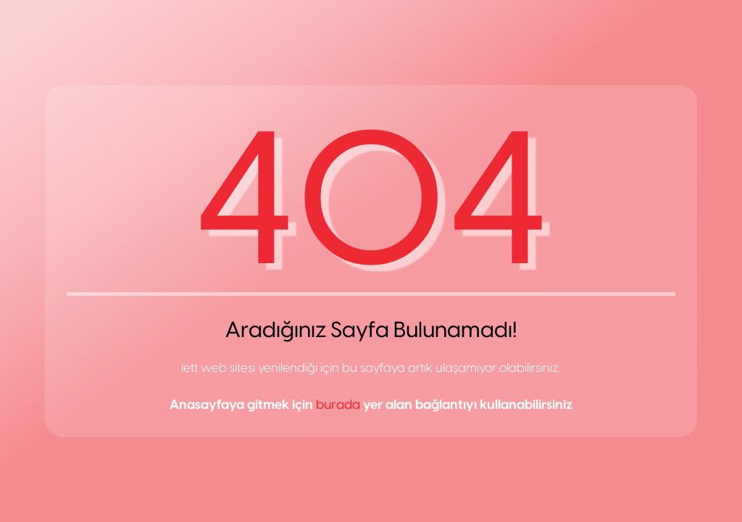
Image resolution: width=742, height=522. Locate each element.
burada (338, 405)
